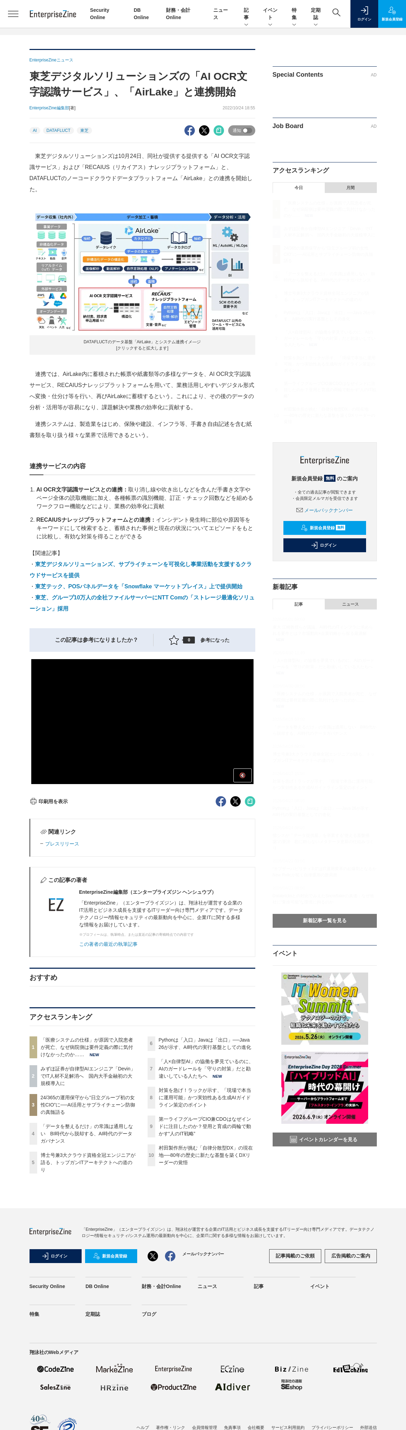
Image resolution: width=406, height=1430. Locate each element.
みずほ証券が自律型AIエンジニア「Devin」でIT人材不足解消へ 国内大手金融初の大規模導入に (88, 1076)
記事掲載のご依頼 (295, 1256)
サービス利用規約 (288, 1425)
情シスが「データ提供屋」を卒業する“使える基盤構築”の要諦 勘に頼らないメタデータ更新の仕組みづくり (323, 841)
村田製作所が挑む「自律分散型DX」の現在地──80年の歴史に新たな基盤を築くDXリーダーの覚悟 (206, 1155)
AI (35, 130)
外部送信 (368, 1425)
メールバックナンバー (324, 510)
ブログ (149, 1314)
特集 (294, 14)
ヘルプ (142, 1425)
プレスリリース (62, 844)
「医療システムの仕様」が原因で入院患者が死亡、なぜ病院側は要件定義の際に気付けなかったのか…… (87, 1047)
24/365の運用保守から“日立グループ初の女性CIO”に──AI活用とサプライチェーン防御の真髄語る (88, 1105)
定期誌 (316, 14)
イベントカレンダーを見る (323, 1139)
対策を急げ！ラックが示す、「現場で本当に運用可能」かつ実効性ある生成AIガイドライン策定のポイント (205, 1097)
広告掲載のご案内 (350, 1256)
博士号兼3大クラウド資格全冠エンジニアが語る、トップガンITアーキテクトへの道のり (88, 1162)
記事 (246, 14)
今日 (299, 187)
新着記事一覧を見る (325, 920)
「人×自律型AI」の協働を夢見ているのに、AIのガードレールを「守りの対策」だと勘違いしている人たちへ (206, 1069)
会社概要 (256, 1425)
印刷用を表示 (49, 801)
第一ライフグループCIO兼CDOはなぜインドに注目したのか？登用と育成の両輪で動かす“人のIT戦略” (205, 1126)
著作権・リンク (170, 1425)
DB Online (97, 1286)
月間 (350, 187)
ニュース (350, 604)
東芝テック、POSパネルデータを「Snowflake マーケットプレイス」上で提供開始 (138, 586)
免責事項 (232, 1425)
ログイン (324, 545)
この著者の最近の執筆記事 (108, 944)
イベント (270, 14)
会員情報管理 (204, 1425)
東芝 (84, 130)
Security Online (47, 1286)
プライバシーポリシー (332, 1425)
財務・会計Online (161, 1286)
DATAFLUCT (59, 130)
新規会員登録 (323, 527)
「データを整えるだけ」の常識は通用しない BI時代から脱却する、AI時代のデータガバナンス (87, 1134)
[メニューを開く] (13, 14)
